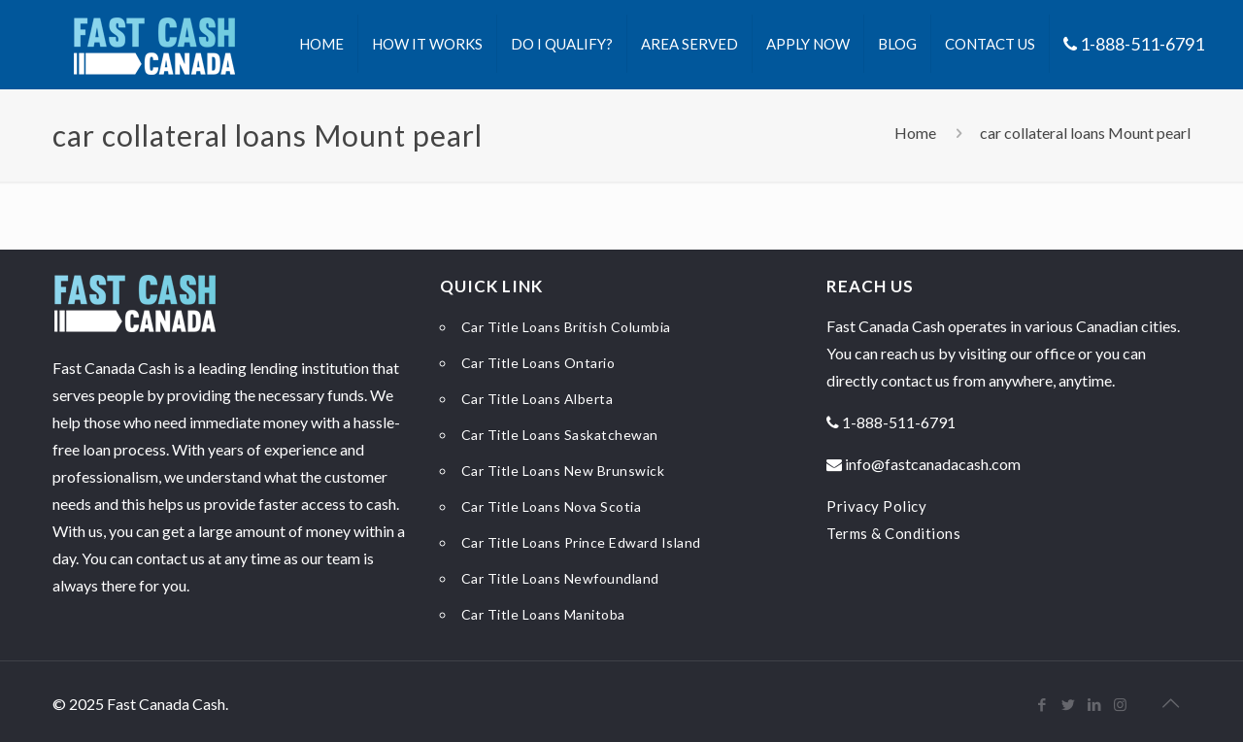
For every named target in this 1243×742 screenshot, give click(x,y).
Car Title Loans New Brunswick (563, 470)
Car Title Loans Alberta (537, 398)
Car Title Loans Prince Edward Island (581, 542)
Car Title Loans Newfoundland (560, 578)
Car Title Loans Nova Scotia (551, 506)
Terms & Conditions (893, 533)
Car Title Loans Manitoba (543, 614)
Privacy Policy (876, 506)
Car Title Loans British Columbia (566, 327)
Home (915, 132)
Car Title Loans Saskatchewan (559, 434)
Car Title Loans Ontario (538, 362)
